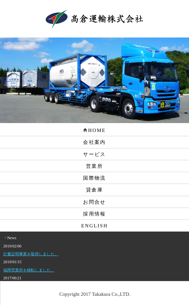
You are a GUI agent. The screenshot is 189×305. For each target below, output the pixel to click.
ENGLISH (94, 225)
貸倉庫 (94, 189)
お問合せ (94, 202)
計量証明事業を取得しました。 (30, 254)
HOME (94, 130)
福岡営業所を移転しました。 (28, 270)
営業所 (94, 166)
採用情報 (94, 213)
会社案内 (94, 142)
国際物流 (94, 178)
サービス (94, 154)
